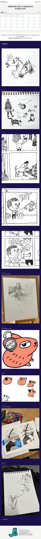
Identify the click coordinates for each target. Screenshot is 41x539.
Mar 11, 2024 (4, 272)
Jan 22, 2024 (4, 327)
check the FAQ (25, 532)
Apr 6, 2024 (4, 229)
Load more (5, 519)
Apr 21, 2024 (4, 132)
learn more (17, 38)
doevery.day (3, 1)
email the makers (22, 533)
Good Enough (29, 534)
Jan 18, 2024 (4, 372)
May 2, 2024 (4, 89)
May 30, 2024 (4, 46)
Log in (39, 1)
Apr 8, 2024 (4, 186)
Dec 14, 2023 (4, 462)
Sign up (36, 1)
